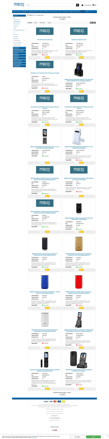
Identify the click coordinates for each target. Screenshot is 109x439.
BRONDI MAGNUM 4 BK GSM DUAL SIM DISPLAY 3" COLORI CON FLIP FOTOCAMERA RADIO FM (45, 254)
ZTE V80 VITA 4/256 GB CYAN (78, 40)
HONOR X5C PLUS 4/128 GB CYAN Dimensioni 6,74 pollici (44, 73)
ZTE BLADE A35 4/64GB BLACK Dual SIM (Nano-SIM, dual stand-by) (45, 108)
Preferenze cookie (54, 427)
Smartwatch (24, 11)
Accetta (93, 436)
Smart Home (76, 11)
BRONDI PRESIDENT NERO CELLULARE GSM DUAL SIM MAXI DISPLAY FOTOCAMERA (79, 219)
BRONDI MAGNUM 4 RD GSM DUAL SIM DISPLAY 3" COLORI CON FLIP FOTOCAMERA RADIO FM (79, 293)
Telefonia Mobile (16, 22)
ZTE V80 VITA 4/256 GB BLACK (44, 40)
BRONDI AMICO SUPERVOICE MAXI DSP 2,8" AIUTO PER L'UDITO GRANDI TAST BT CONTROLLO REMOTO (79, 80)
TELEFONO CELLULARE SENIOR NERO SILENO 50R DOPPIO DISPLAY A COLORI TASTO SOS (45, 370)
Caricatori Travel (16, 24)
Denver (18, 11)
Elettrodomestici (16, 41)
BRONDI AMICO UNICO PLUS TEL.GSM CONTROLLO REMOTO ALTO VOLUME (79, 370)
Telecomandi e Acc (17, 20)
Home (14, 11)
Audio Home (46, 11)
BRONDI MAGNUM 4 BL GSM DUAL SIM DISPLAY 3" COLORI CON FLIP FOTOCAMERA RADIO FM (45, 293)
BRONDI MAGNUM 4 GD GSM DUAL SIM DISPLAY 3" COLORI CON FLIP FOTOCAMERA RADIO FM (79, 254)
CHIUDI (107, 436)
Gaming (71, 11)
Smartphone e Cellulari (33, 11)
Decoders (15, 34)
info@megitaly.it (54, 416)
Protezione (15, 26)
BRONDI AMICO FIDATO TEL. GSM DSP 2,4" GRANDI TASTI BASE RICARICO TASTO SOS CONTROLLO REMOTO (78, 331)
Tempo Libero (53, 11)
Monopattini (65, 11)
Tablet (40, 11)
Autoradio (15, 36)
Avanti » (63, 19)
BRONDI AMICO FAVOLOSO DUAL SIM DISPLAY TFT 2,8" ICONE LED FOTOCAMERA (79, 147)
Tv (13, 32)
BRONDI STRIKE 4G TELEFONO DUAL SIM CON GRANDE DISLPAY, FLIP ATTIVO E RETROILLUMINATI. (45, 179)
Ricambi (86, 11)
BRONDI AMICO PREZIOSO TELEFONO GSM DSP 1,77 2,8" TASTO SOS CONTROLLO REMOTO (44, 147)
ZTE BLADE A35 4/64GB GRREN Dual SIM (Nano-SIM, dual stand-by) (79, 108)
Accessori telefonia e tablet (19, 30)
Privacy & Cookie (34, 437)
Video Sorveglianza (17, 43)
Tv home (59, 11)
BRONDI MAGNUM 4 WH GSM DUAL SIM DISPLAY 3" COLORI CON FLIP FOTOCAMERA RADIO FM (45, 331)
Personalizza (77, 436)
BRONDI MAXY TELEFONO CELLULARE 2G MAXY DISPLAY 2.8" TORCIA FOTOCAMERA (78, 179)
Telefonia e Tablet (17, 45)
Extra (82, 11)
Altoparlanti (15, 38)
